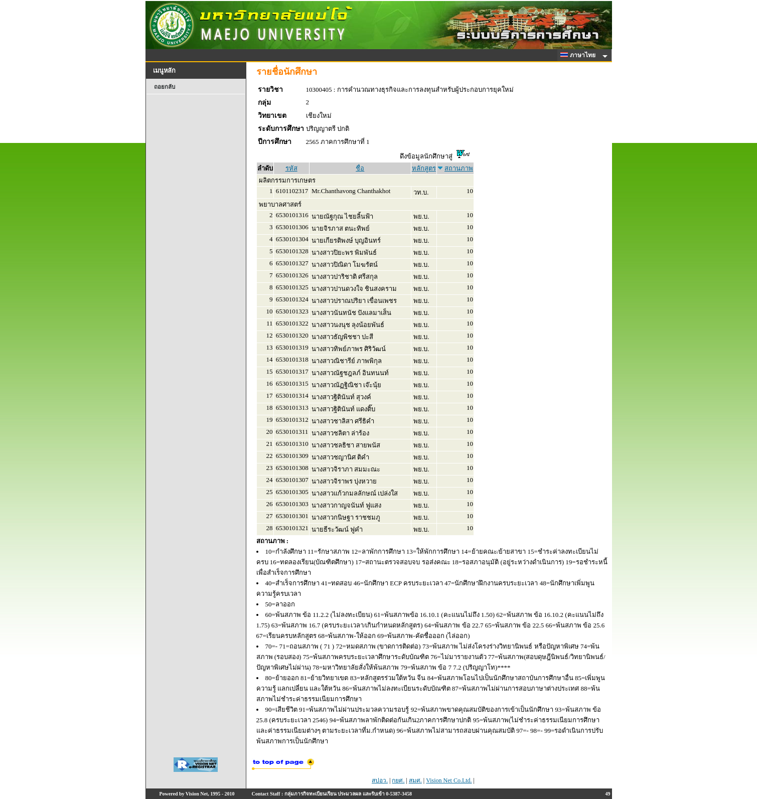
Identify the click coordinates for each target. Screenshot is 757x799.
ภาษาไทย (579, 55)
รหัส (291, 168)
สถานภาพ (458, 168)
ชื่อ (360, 168)
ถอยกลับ (164, 87)
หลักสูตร (424, 168)
